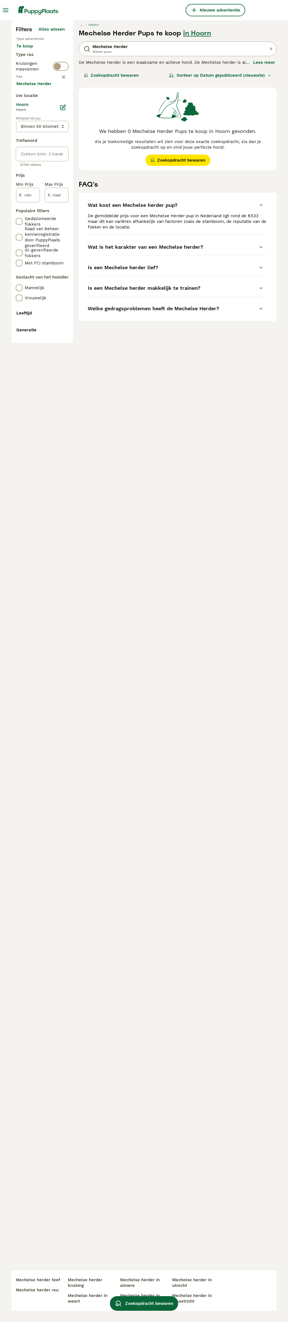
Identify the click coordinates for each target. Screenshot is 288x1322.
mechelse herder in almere (140, 1282)
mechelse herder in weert (87, 1298)
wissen (57, 217)
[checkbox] (19, 246)
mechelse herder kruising (85, 1282)
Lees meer (264, 165)
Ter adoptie (32, 168)
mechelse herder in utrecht (192, 1282)
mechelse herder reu (37, 1289)
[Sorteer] (220, 178)
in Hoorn (197, 137)
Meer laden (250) (51, 349)
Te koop (29, 155)
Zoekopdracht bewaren (111, 178)
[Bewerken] (63, 373)
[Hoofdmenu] (5, 10)
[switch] (61, 204)
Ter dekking (33, 182)
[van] (28, 461)
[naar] (57, 461)
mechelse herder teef (38, 1279)
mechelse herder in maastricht (192, 1298)
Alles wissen (52, 132)
